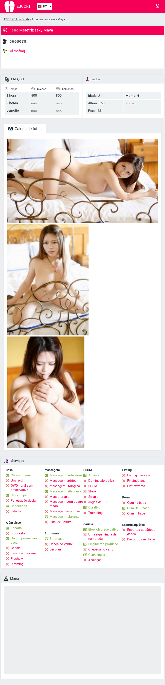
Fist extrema (136, 486)
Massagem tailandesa (65, 491)
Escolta (16, 528)
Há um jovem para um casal (26, 540)
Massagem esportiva (65, 511)
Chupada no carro (101, 549)
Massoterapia (59, 497)
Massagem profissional (66, 475)
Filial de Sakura (61, 522)
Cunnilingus (96, 555)
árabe (129, 103)
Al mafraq (14, 51)
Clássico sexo (21, 475)
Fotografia (18, 533)
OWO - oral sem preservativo (22, 488)
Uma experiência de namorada (102, 536)
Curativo (94, 507)
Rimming (17, 564)
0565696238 (18, 41)
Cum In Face (136, 513)
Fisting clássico (138, 475)
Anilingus (95, 560)
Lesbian (55, 549)
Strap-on (94, 497)
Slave (92, 491)
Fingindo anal (136, 481)
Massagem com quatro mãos (66, 504)
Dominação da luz (101, 481)
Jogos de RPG (98, 502)
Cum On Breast (138, 508)
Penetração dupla (23, 501)
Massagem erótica (63, 481)
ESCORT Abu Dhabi (16, 19)
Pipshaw (17, 559)
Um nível (17, 481)
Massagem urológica (65, 486)
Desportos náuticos (141, 539)
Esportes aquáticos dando (141, 532)
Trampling (95, 513)
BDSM (92, 486)
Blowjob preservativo (103, 529)
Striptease (57, 539)
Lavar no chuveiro (23, 553)
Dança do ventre (61, 544)
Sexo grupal (19, 495)
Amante (93, 475)
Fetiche (16, 511)
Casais (16, 548)
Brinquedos (19, 506)
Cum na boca (136, 503)
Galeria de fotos (24, 128)
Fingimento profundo (103, 544)
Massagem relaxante (64, 517)
